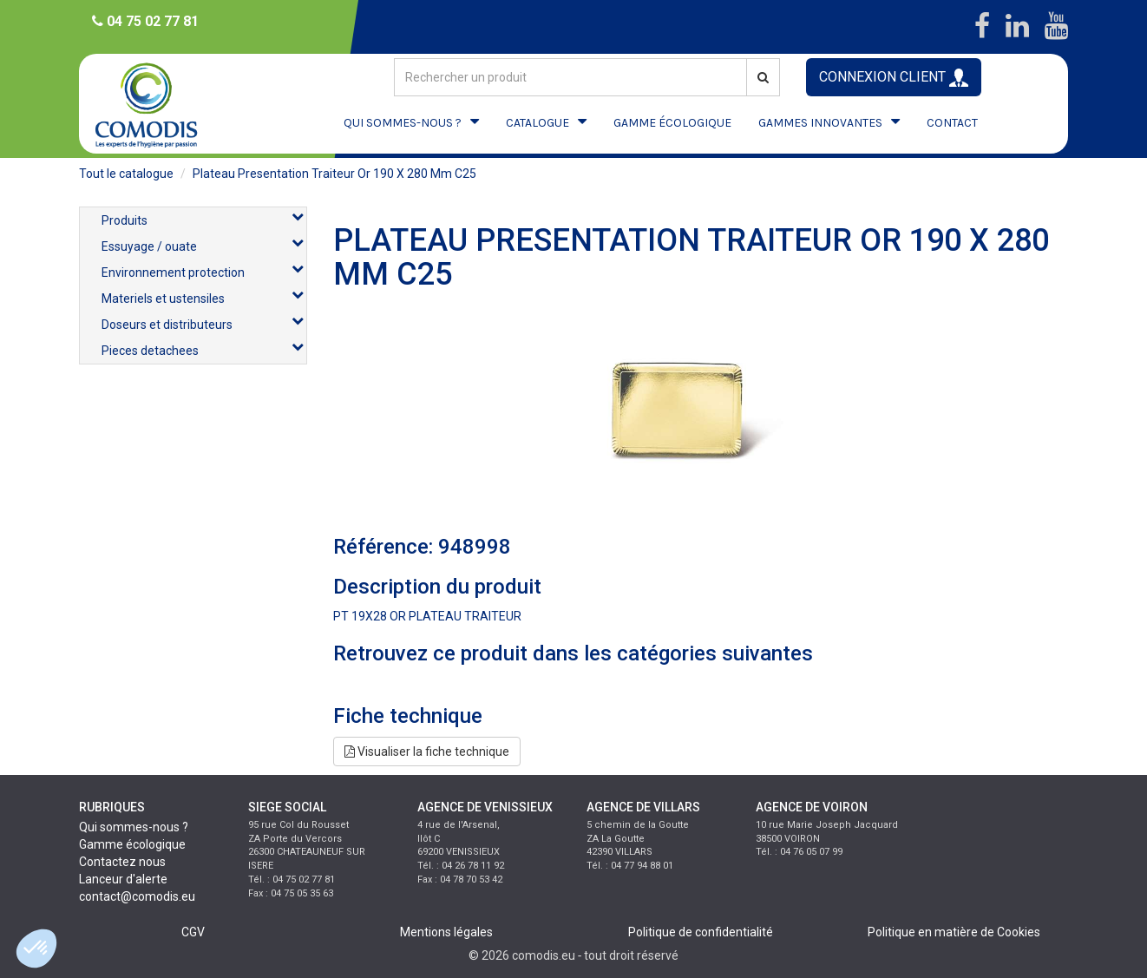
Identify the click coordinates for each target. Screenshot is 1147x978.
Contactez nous (122, 862)
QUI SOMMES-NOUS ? (403, 122)
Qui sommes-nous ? (133, 827)
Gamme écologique (132, 844)
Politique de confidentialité (700, 932)
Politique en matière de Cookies (954, 932)
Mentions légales (446, 932)
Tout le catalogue (126, 174)
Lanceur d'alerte (123, 879)
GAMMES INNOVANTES (820, 122)
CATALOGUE (537, 122)
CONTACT (952, 122)
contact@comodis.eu (137, 896)
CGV (193, 932)
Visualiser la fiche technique (426, 751)
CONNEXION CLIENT (893, 78)
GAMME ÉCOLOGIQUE (672, 122)
